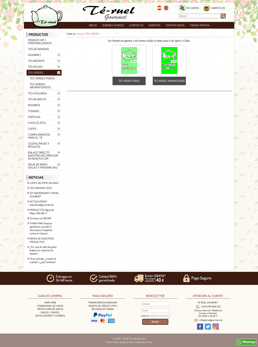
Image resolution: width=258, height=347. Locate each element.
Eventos (155, 25)
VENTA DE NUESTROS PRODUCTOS (42, 240)
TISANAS (44, 111)
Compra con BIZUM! (40, 218)
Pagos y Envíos (50, 312)
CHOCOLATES (44, 123)
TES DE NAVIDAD (38, 49)
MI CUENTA (192, 8)
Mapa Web (50, 302)
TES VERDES (44, 72)
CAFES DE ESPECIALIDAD (44, 183)
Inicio (93, 25)
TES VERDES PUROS (42, 78)
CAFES (44, 129)
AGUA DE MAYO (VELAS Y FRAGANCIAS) (44, 165)
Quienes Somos (113, 25)
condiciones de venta (158, 315)
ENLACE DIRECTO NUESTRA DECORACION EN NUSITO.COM (44, 155)
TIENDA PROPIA (200, 25)
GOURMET (44, 55)
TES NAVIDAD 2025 (41, 188)
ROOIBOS (44, 105)
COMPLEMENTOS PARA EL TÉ (44, 136)
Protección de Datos (50, 309)
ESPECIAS (44, 117)
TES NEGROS (44, 61)
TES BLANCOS (44, 99)
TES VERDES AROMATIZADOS (40, 85)
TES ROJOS (44, 67)
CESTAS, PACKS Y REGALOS (44, 145)
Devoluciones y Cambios (50, 315)
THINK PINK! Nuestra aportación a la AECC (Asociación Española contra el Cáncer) (41, 228)
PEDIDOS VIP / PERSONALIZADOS (40, 41)
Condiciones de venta (50, 305)
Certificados (175, 25)
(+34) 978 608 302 (211, 306)
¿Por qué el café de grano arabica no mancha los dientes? (43, 250)
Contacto (136, 25)
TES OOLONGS (44, 93)
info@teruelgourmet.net (210, 320)
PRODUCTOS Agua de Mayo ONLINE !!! (42, 211)
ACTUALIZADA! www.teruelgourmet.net (42, 203)
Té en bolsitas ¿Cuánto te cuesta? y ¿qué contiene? (43, 260)
